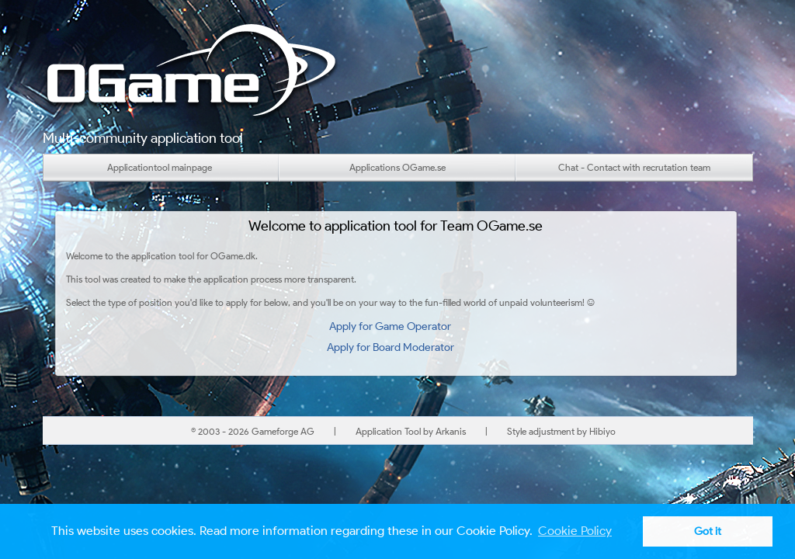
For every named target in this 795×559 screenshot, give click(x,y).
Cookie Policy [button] (575, 530)
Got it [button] (707, 531)
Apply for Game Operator (390, 326)
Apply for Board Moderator (390, 347)
